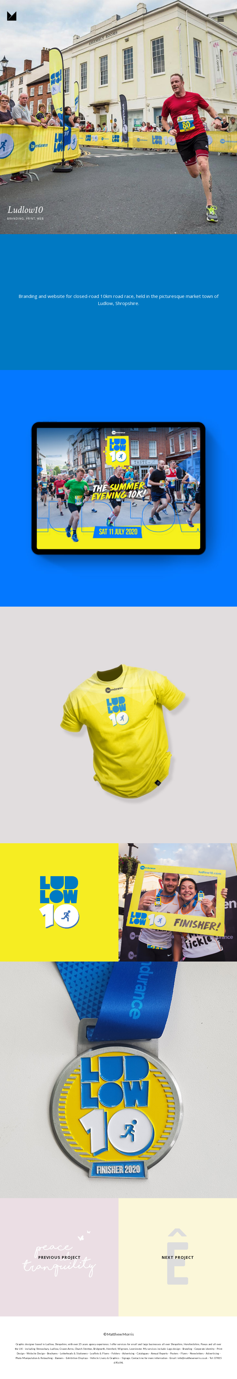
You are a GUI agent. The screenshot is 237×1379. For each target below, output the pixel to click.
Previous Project (59, 1257)
